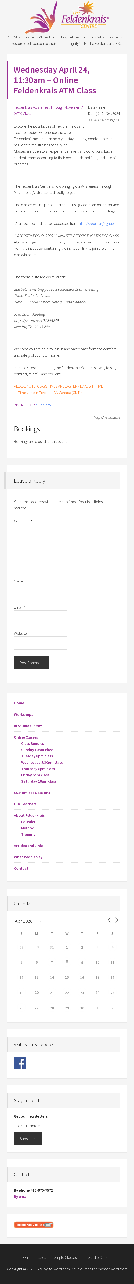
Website (20, 633)
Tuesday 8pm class (37, 756)
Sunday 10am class (37, 749)
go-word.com (59, 1268)
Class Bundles (32, 743)
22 (67, 992)
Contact (21, 868)
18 (112, 977)
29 (21, 947)
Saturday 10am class (38, 781)
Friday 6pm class (35, 774)
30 (82, 1007)
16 (82, 977)
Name (20, 581)
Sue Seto (43, 404)
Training (28, 834)
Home (19, 703)
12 (21, 977)
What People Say (28, 856)
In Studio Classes (28, 725)
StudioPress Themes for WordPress (99, 1268)
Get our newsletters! (31, 1116)
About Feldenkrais (29, 815)
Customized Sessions (32, 792)
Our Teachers (25, 803)
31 (52, 947)
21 (52, 992)
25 (112, 992)
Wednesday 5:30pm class (42, 762)
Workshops (23, 714)
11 (112, 962)
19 (21, 992)
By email (21, 1196)
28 (52, 1007)
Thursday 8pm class (38, 768)
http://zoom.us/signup (96, 223)
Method (27, 827)
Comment (23, 521)
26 (21, 1007)
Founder (28, 821)
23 (82, 992)
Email (19, 607)
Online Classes (26, 737)
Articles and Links (28, 845)
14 (52, 977)
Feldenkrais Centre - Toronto (67, 17)
